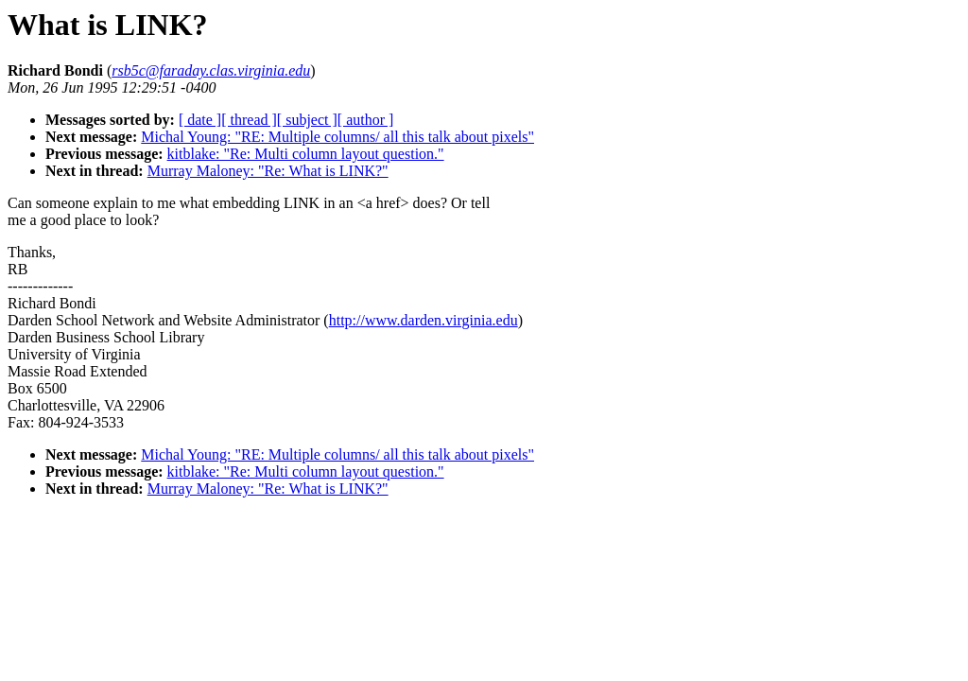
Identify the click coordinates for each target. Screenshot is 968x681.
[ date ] (200, 120)
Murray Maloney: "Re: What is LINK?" (268, 171)
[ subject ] (307, 120)
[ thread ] (249, 120)
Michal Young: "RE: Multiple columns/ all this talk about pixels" (337, 137)
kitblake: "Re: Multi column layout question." (305, 154)
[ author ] (365, 120)
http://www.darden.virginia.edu (423, 320)
